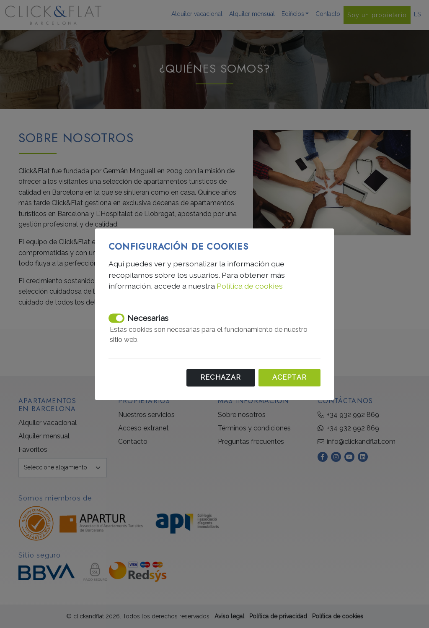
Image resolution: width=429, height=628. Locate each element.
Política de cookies (250, 285)
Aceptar (289, 377)
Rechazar (220, 377)
